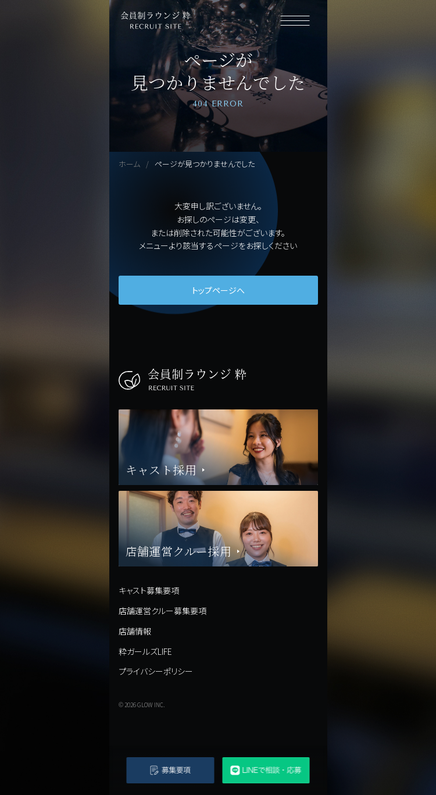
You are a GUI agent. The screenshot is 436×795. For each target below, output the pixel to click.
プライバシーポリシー (156, 671)
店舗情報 (135, 631)
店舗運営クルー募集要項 (162, 610)
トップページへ (218, 290)
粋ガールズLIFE (145, 651)
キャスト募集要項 (149, 590)
